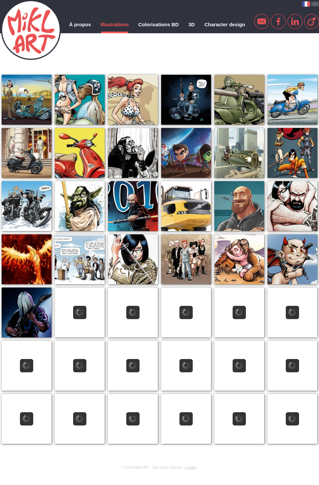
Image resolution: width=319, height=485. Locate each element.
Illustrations (114, 24)
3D (191, 24)
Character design (224, 24)
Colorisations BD (158, 24)
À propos (80, 24)
